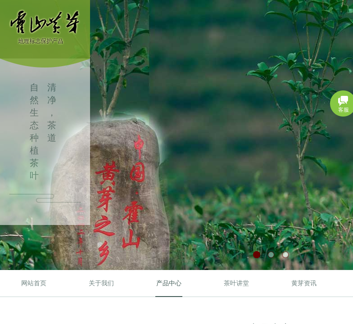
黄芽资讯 (304, 283)
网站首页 (33, 283)
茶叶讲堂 (236, 283)
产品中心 (168, 283)
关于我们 (101, 283)
